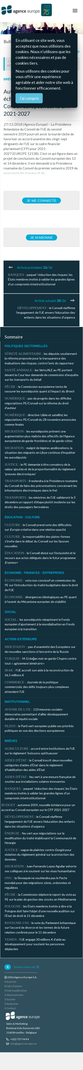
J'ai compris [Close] (29, 98)
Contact (10, 1008)
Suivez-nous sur (26, 967)
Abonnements (13, 995)
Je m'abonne (41, 237)
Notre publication (15, 990)
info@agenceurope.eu (23, 1043)
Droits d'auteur (13, 986)
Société (9, 999)
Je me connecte (41, 200)
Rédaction (11, 1003)
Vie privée (10, 981)
